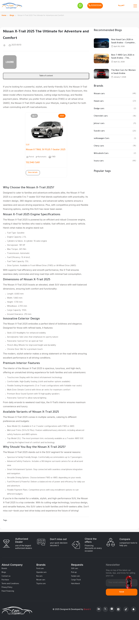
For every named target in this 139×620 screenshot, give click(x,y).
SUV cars (74, 569)
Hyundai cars (41, 572)
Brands (4, 569)
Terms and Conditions (10, 584)
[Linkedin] (99, 609)
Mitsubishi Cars (101, 154)
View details (33, 173)
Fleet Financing (8, 591)
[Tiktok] (126, 609)
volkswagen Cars (101, 139)
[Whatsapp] (80, 6)
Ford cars (40, 569)
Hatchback (75, 584)
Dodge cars (99, 109)
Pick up (74, 572)
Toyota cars (41, 584)
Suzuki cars (99, 131)
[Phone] (95, 6)
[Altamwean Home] (12, 5)
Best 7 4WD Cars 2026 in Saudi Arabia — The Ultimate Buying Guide (122, 57)
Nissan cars (99, 94)
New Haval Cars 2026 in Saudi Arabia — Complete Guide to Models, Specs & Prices (123, 41)
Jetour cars (99, 124)
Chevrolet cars (101, 116)
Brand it (87, 609)
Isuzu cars (99, 161)
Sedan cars (75, 576)
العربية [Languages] (121, 6)
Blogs (12, 15)
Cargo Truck (76, 580)
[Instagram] (112, 609)
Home (4, 15)
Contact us (6, 576)
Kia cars (39, 576)
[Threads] (118, 609)
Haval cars (99, 101)
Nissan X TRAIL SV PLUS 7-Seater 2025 (45, 150)
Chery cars (99, 146)
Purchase (5, 580)
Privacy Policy (7, 587)
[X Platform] (105, 609)
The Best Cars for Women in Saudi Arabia (123, 72)
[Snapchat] (133, 609)
